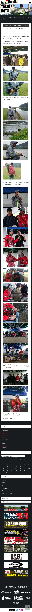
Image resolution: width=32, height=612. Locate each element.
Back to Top (27, 607)
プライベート (5, 490)
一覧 (29, 426)
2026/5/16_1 (5, 430)
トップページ (4, 17)
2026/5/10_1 (5, 443)
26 (7, 470)
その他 (3, 482)
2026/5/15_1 (5, 435)
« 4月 (7, 472)
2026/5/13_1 (5, 439)
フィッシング (26, 28)
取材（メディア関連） (7, 493)
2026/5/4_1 (4, 447)
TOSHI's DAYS (12, 17)
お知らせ (4, 480)
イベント (21, 28)
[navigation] (30, 2)
